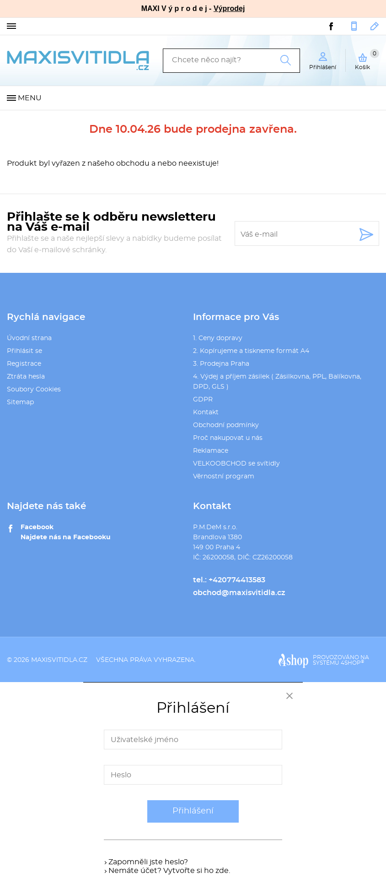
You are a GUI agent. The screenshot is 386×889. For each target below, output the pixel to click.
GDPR (203, 399)
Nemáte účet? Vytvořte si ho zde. (169, 870)
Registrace (24, 364)
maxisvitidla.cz (59, 660)
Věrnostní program (223, 476)
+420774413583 (354, 26)
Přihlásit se (24, 351)
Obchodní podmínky (226, 425)
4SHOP (352, 663)
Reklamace (210, 451)
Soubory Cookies (34, 389)
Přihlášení (193, 811)
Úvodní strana (29, 338)
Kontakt (206, 412)
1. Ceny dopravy (217, 338)
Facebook (37, 527)
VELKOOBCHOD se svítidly (236, 464)
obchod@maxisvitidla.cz (374, 26)
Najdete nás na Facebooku (66, 537)
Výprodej (229, 8)
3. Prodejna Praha (221, 364)
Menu (30, 98)
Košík (367, 59)
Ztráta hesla (26, 377)
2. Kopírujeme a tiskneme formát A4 (251, 351)
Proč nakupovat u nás (228, 438)
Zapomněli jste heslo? (148, 862)
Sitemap (20, 402)
